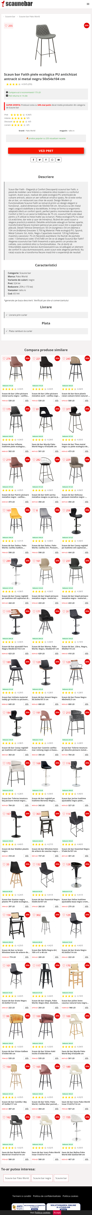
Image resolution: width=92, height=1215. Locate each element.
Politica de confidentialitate (47, 1196)
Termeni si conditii (21, 1196)
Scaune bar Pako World (29, 16)
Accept (57, 1212)
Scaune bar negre (42, 1178)
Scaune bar (10, 16)
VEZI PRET (46, 151)
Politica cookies (70, 1196)
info (26, 400)
